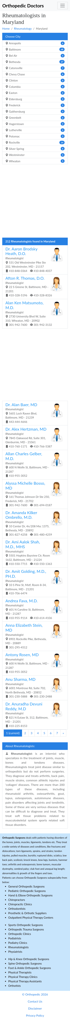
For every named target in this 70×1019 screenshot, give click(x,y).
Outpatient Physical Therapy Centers (30, 917)
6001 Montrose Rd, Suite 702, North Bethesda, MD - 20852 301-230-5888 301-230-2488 (33, 687)
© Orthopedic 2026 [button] (35, 994)
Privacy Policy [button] (35, 1015)
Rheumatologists (18, 947)
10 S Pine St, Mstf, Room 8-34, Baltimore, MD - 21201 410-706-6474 (33, 582)
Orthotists (14, 985)
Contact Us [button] (35, 1001)
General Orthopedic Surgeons (26, 886)
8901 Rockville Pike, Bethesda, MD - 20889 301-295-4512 (33, 636)
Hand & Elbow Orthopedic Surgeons (30, 895)
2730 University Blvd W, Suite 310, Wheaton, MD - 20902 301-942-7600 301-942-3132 (33, 313)
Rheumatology (23, 28)
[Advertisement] (35, 202)
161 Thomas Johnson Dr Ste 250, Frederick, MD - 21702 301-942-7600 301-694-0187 (33, 494)
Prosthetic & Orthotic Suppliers (27, 913)
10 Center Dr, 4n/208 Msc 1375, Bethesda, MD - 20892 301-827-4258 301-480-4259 (33, 523)
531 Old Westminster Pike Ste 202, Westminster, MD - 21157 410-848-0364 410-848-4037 (33, 259)
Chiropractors (16, 899)
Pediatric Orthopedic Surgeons (27, 891)
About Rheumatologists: (20, 746)
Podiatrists (14, 938)
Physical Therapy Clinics (22, 976)
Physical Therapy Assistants (25, 981)
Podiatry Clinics (17, 942)
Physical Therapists (20, 972)
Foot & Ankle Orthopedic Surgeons (29, 968)
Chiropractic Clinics (20, 904)
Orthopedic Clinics (19, 933)
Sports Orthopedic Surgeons (25, 925)
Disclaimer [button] (35, 1008)
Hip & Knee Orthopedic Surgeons (28, 959)
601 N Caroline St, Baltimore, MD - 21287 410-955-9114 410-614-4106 (33, 609)
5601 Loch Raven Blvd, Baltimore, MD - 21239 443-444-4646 (33, 412)
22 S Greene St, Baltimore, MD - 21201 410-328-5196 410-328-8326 (33, 286)
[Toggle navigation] (62, 5)
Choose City (12, 36)
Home (6, 28)
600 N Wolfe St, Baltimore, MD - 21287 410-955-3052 (33, 464)
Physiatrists (15, 951)
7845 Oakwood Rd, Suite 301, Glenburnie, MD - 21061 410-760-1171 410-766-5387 (33, 437)
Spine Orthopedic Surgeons (25, 963)
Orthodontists (16, 908)
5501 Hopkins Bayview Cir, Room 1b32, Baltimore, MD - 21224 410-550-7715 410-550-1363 (33, 552)
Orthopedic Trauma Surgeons (26, 929)
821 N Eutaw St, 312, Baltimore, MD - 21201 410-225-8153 (33, 714)
